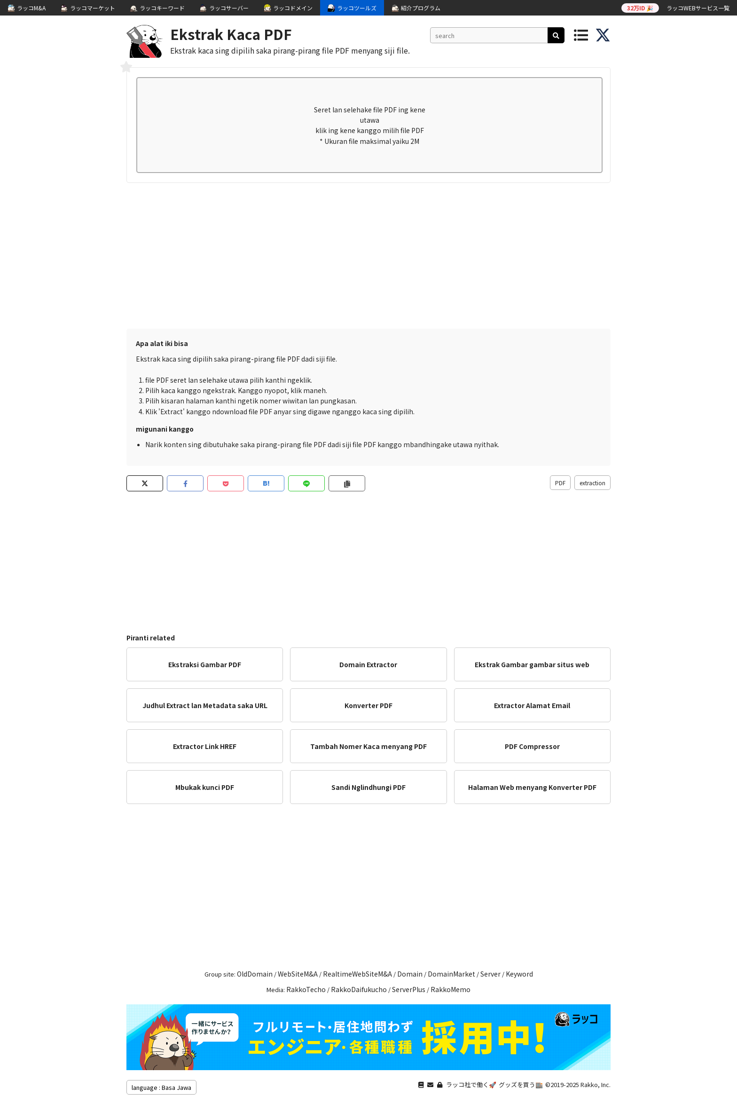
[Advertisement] (368, 253)
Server (490, 973)
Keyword (519, 973)
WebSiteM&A (298, 973)
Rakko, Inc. (595, 1084)
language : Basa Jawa (161, 1087)
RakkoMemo (450, 989)
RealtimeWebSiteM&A (357, 973)
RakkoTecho (306, 989)
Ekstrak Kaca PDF (231, 34)
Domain (410, 973)
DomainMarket (451, 973)
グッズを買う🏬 (521, 1084)
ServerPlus (408, 989)
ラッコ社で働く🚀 (471, 1084)
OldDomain (255, 973)
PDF (560, 483)
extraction (592, 483)
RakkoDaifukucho (359, 989)
